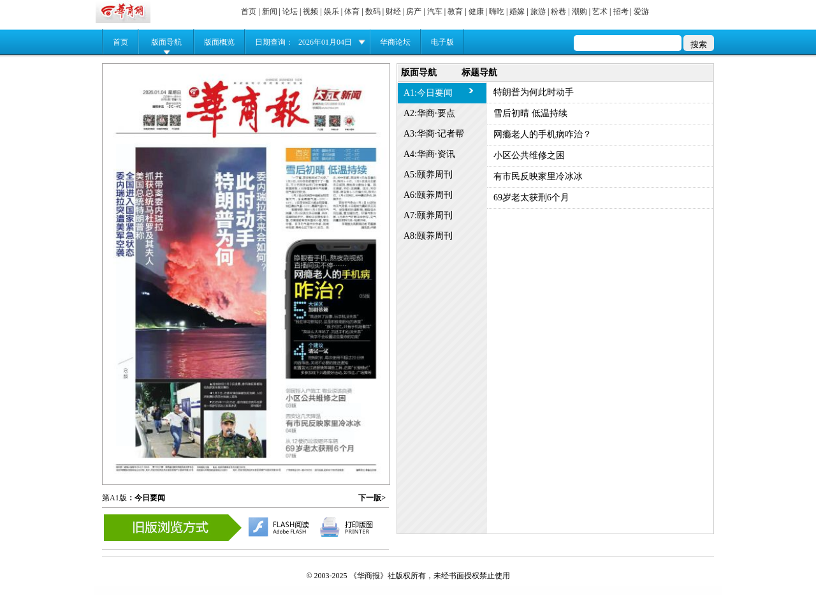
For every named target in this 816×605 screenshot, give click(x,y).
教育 (455, 11)
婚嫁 (517, 11)
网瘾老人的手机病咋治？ (542, 134)
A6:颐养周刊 (428, 195)
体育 (352, 11)
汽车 (434, 11)
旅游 (538, 11)
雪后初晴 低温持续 (530, 113)
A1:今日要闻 (428, 93)
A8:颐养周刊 (428, 236)
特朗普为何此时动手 (533, 92)
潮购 (579, 11)
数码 (373, 11)
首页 (248, 11)
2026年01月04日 (325, 42)
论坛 (290, 11)
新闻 (269, 11)
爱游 (641, 11)
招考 (621, 11)
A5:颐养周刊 (428, 174)
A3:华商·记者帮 (434, 133)
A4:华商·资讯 (429, 154)
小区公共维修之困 (529, 155)
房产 (413, 11)
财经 (393, 11)
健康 (476, 11)
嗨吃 (496, 11)
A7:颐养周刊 (428, 215)
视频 (310, 11)
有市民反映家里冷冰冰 (538, 176)
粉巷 (558, 11)
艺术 (600, 11)
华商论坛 (395, 42)
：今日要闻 (146, 497)
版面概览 (219, 42)
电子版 (442, 42)
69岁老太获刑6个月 (531, 197)
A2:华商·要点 (429, 113)
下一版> (372, 497)
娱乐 (331, 11)
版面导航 (166, 42)
